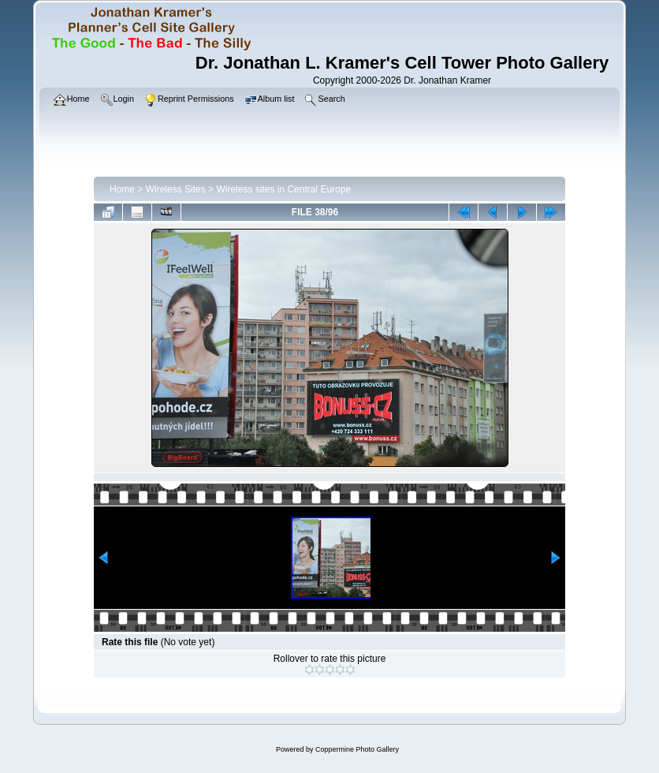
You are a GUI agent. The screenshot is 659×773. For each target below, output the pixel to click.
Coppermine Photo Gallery (357, 749)
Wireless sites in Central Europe (283, 189)
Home (122, 189)
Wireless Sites (176, 189)
